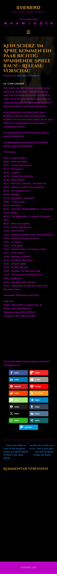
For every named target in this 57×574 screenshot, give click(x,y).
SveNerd (28, 7)
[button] (18, 372)
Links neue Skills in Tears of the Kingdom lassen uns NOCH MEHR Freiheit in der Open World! (15, 451)
